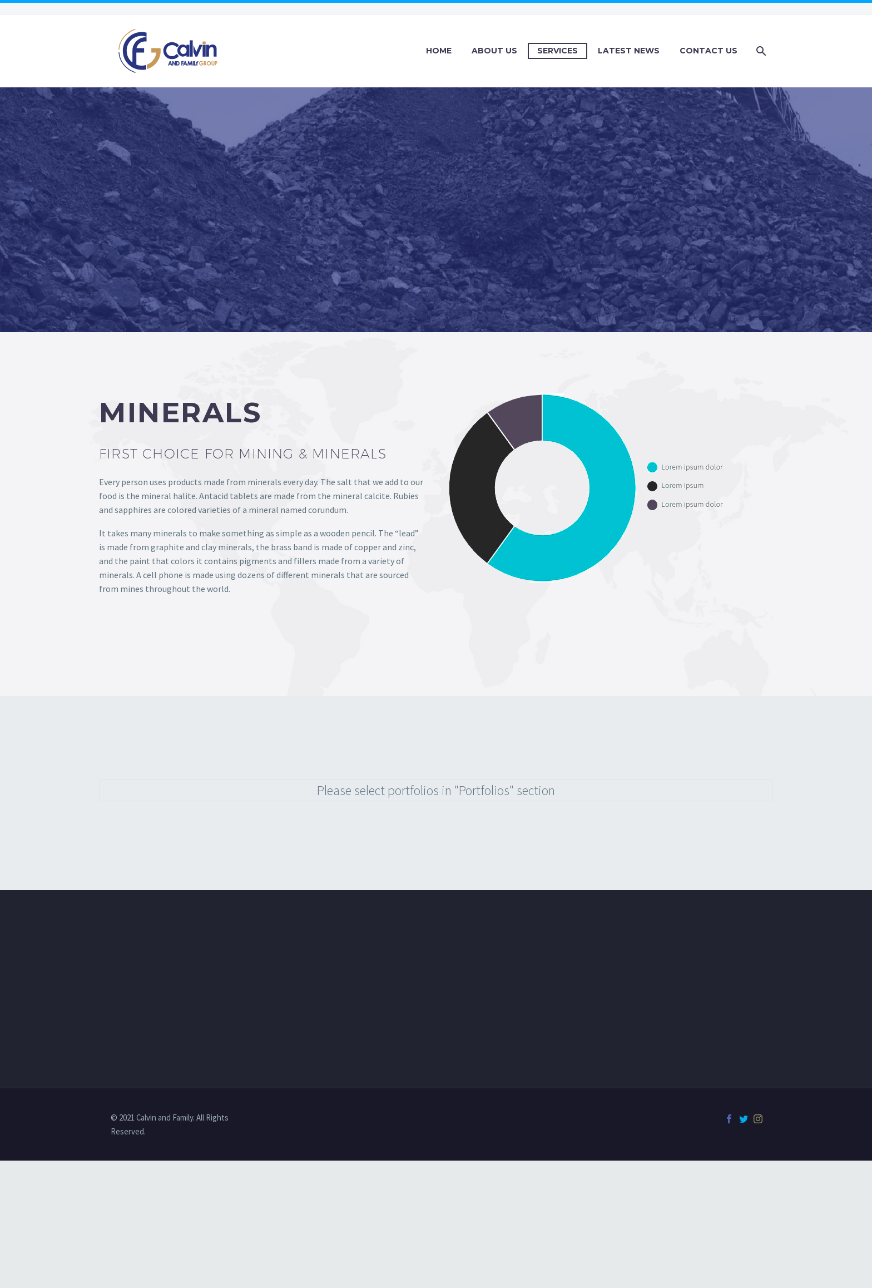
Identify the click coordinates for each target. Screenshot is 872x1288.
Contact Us (708, 51)
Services (557, 51)
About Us (494, 51)
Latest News (629, 51)
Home (439, 51)
